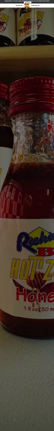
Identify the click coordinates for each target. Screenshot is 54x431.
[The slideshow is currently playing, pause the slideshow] (2, 428)
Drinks (19, 5)
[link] (27, 7)
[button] (25, 429)
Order (21, 5)
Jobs (38, 5)
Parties (36, 5)
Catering (32, 5)
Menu (17, 5)
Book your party (27, 2)
